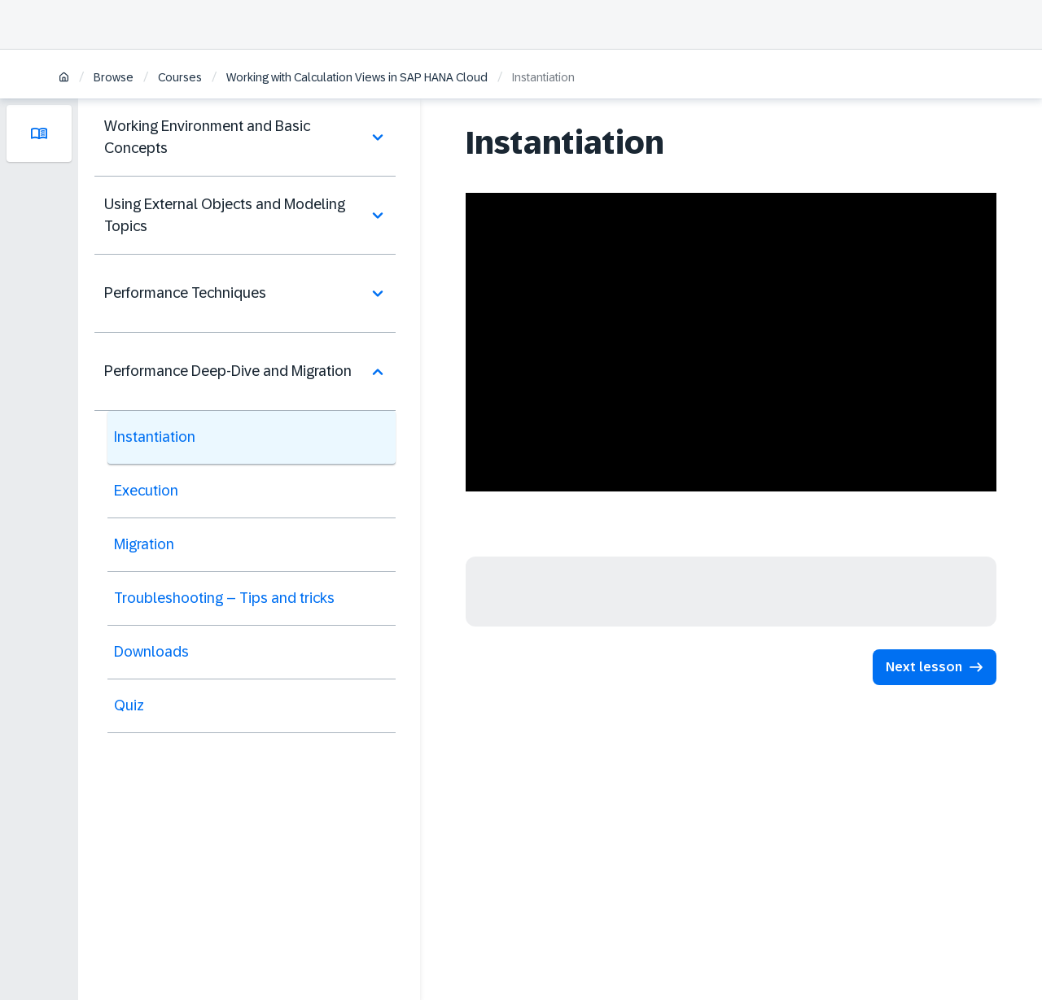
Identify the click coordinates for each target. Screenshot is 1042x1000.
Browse (114, 77)
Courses (180, 77)
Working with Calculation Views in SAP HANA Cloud (357, 77)
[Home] (64, 78)
